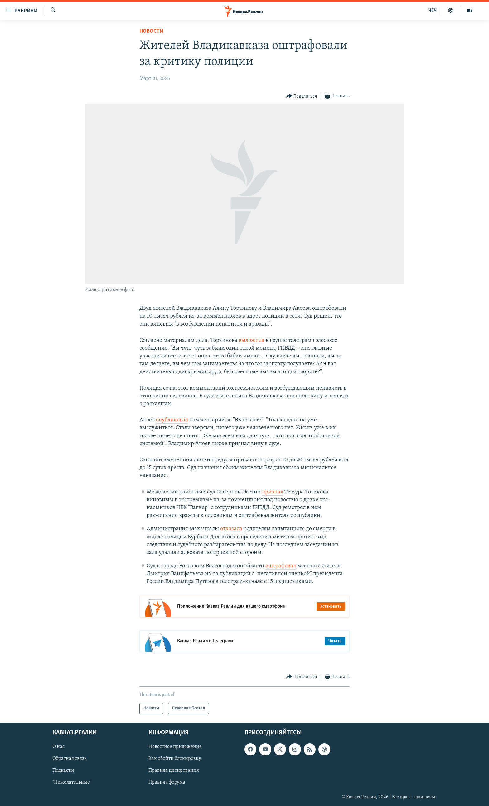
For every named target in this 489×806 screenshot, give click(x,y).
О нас (58, 746)
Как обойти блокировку (174, 758)
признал (272, 492)
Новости (151, 31)
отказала (231, 529)
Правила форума (166, 782)
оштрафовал (280, 566)
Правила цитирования (173, 770)
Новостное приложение (175, 746)
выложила (251, 340)
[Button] (301, 96)
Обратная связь (69, 758)
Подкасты (63, 770)
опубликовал (172, 420)
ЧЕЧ (432, 10)
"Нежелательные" (71, 782)
